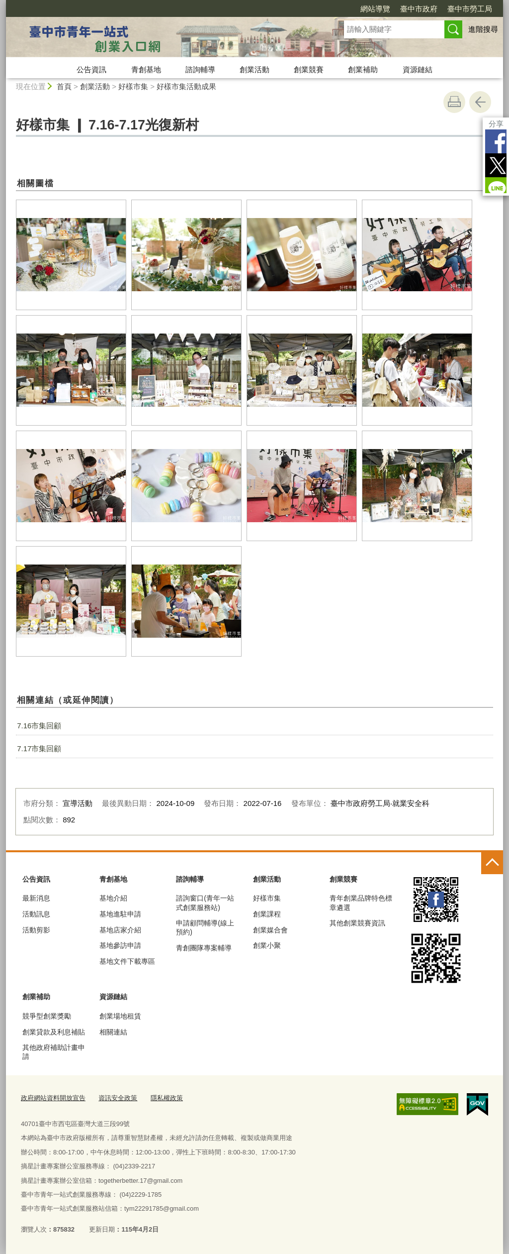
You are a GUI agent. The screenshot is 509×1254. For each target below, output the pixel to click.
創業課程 (267, 914)
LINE (495, 189)
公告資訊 (91, 69)
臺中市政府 (418, 8)
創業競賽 (309, 69)
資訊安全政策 (117, 1098)
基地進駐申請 (120, 914)
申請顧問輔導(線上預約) (205, 927)
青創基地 (146, 69)
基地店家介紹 (120, 930)
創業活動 (254, 69)
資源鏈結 (417, 69)
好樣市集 (133, 86)
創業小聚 (267, 945)
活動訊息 (36, 914)
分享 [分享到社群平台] (494, 123)
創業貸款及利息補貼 (53, 1032)
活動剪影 (36, 930)
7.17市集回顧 (39, 748)
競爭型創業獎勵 (46, 1016)
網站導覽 (375, 8)
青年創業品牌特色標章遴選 (361, 902)
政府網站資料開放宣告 (53, 1098)
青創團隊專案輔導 (204, 948)
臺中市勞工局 (469, 8)
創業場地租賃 (120, 1016)
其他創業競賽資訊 (357, 923)
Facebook (495, 141)
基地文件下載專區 (127, 961)
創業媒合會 (270, 930)
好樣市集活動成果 (186, 86)
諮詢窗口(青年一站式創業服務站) (205, 902)
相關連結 (113, 1032)
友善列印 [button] (454, 102)
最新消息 (36, 898)
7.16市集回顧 (39, 725)
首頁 (64, 86)
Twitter (495, 165)
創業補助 (363, 69)
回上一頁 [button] (480, 102)
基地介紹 (113, 898)
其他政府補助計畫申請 (53, 1051)
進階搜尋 (483, 29)
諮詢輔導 (200, 69)
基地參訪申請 (120, 945)
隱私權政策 (167, 1098)
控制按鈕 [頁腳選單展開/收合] (492, 863)
